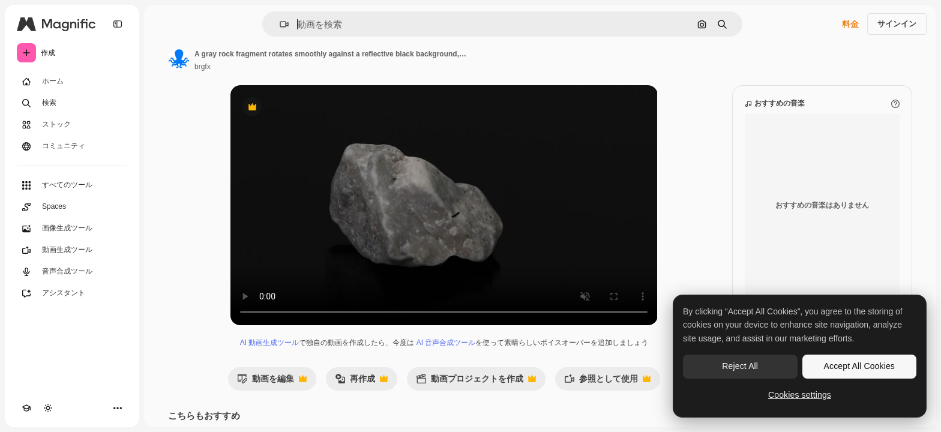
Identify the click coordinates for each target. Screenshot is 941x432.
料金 (850, 24)
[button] (279, 24)
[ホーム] (72, 81)
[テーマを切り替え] (48, 408)
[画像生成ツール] (72, 228)
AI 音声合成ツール (446, 342)
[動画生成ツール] (72, 250)
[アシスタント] (72, 293)
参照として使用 (607, 382)
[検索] (72, 103)
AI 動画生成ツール (269, 342)
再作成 (361, 382)
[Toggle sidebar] (117, 24)
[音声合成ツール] (72, 271)
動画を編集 (272, 382)
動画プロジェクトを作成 (476, 382)
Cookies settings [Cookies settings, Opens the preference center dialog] (799, 395)
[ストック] (72, 124)
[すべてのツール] (72, 185)
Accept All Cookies (859, 366)
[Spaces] (72, 207)
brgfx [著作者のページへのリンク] (202, 66)
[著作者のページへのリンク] (179, 59)
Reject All (740, 366)
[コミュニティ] (72, 146)
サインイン (896, 23)
